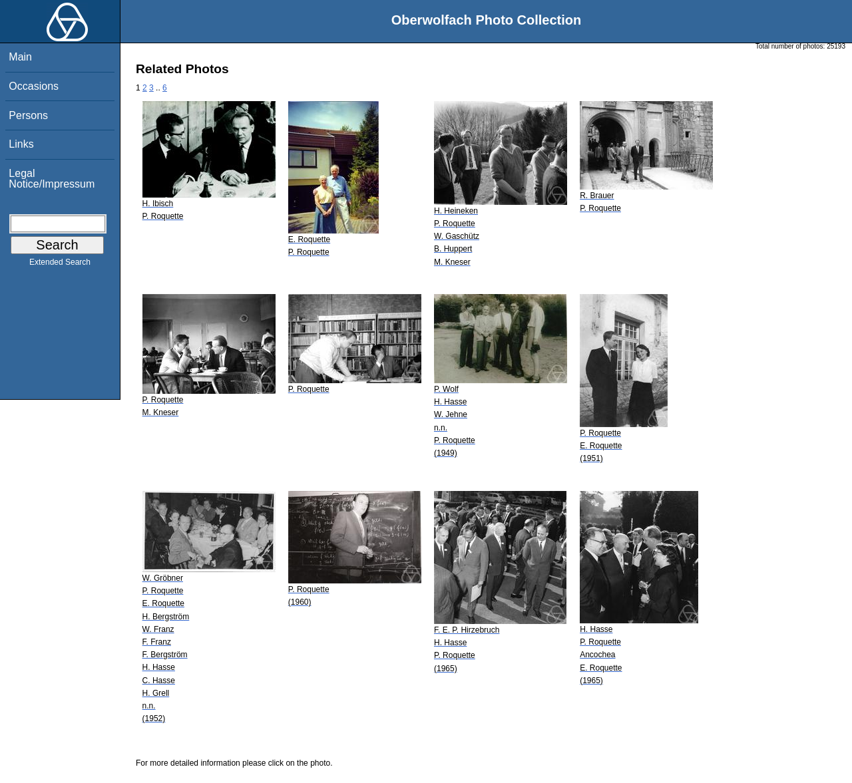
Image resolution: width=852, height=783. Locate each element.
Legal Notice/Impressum (52, 179)
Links (21, 144)
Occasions (34, 86)
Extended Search (60, 265)
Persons (28, 115)
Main (20, 57)
